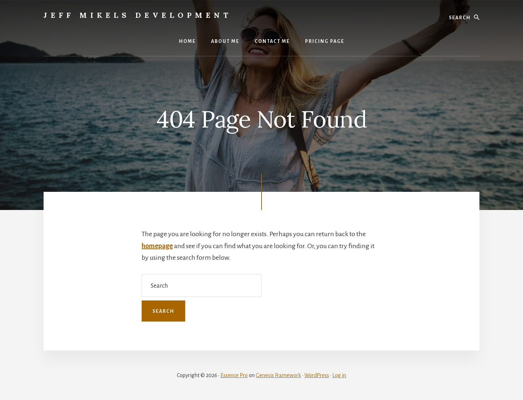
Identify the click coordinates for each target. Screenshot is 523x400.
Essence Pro (234, 375)
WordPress (316, 375)
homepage (157, 246)
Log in (339, 375)
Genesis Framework (278, 375)
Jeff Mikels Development (138, 15)
